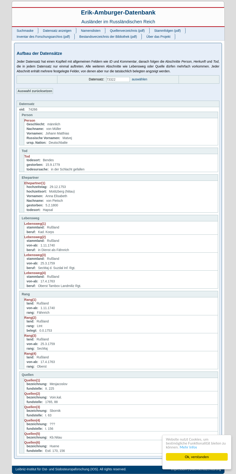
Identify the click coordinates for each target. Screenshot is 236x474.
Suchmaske (25, 30)
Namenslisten (90, 30)
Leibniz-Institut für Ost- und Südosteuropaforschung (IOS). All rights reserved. (70, 469)
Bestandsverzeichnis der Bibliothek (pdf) (108, 36)
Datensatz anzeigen (57, 30)
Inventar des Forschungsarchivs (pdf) (43, 36)
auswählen (139, 79)
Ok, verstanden (197, 456)
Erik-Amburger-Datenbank (118, 12)
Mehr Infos (188, 447)
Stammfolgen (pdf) (167, 30)
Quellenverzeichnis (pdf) (127, 30)
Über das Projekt (158, 36)
